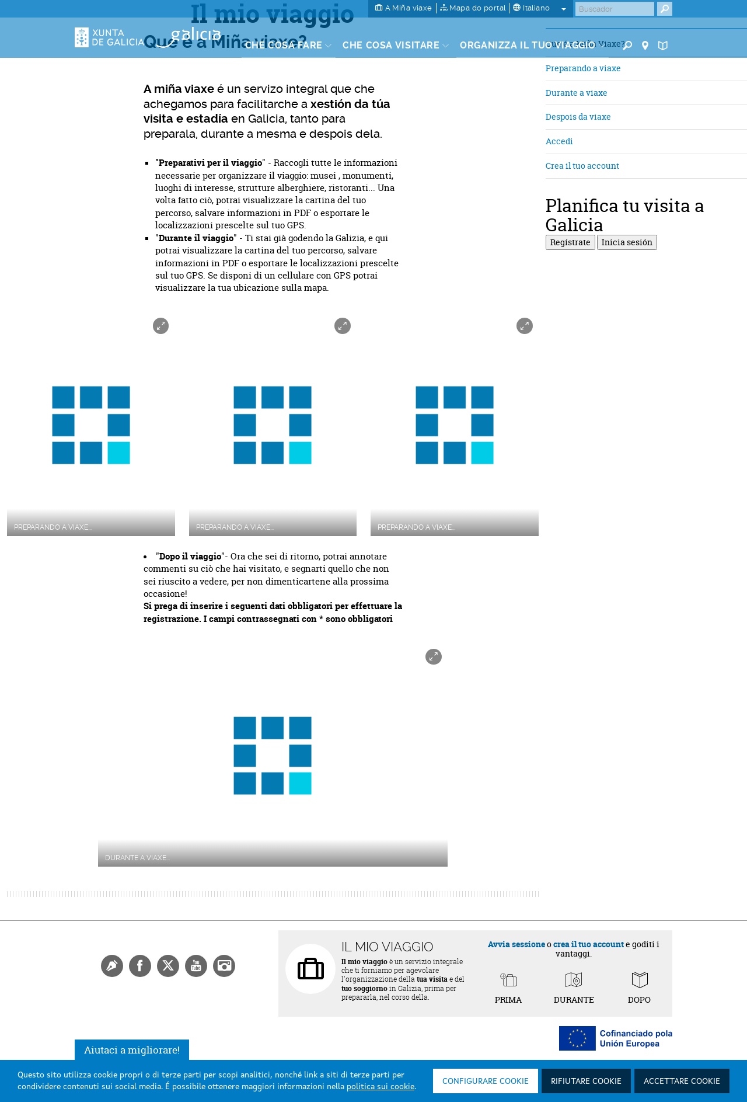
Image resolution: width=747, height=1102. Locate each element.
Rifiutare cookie (586, 1081)
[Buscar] (614, 9)
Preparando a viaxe (583, 68)
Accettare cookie (682, 1081)
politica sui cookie (380, 1087)
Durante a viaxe (577, 92)
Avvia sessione (516, 944)
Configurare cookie (485, 1081)
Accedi (559, 141)
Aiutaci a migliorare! (132, 1049)
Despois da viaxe (578, 116)
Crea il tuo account (582, 165)
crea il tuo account (588, 944)
